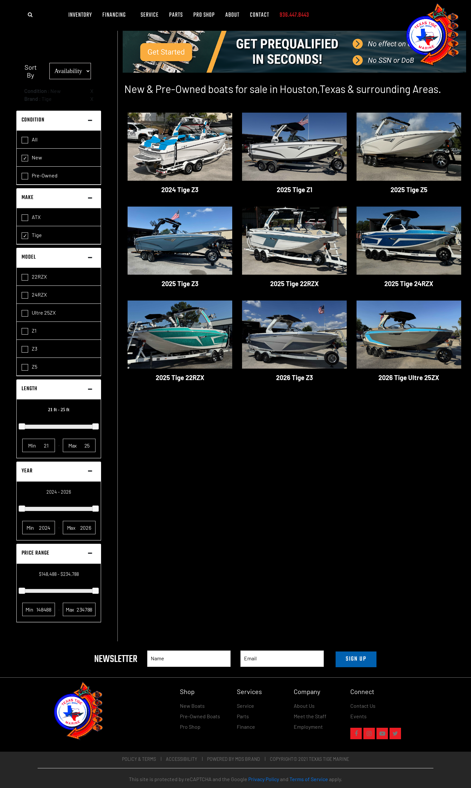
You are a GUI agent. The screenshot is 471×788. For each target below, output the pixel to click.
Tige (32, 235)
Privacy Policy (263, 779)
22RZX (34, 277)
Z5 (29, 367)
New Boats (192, 706)
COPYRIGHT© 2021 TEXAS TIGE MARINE (309, 759)
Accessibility (181, 759)
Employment (308, 727)
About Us (304, 706)
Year (27, 471)
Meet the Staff (310, 716)
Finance (246, 727)
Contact (259, 15)
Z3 (29, 349)
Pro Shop (204, 15)
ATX (31, 217)
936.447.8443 (294, 15)
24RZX (34, 295)
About (232, 15)
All (30, 139)
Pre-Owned (40, 175)
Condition (33, 120)
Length (29, 389)
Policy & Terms (139, 759)
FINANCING (116, 15)
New (32, 157)
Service (150, 15)
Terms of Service (308, 779)
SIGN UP (356, 659)
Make (28, 197)
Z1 (29, 331)
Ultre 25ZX (39, 313)
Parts (176, 15)
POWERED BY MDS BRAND (233, 759)
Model (29, 257)
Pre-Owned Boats (200, 716)
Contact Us (362, 706)
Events (358, 716)
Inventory (80, 15)
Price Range (35, 553)
